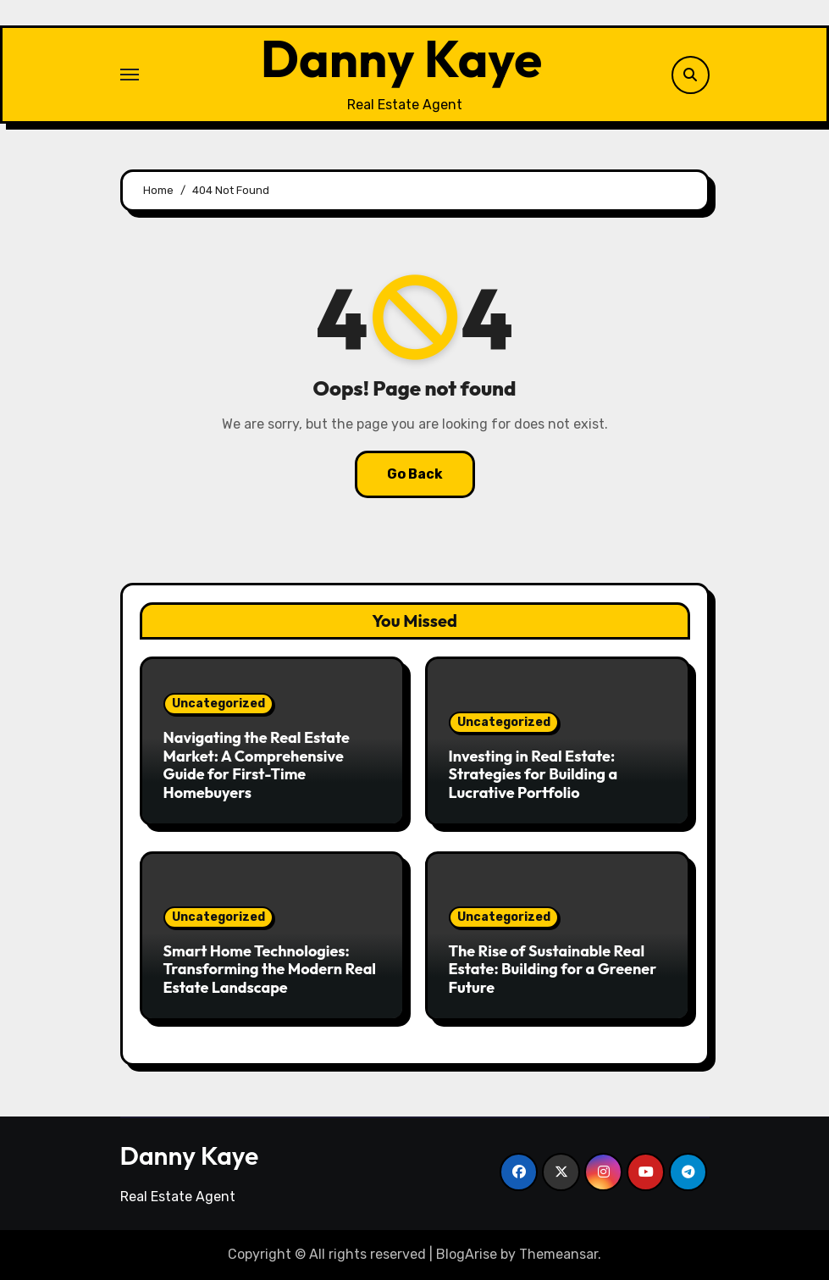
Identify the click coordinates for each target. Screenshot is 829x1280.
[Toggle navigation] (129, 74)
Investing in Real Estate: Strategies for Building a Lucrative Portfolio (533, 774)
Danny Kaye (401, 58)
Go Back (415, 474)
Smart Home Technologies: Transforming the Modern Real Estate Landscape (270, 969)
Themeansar (558, 1254)
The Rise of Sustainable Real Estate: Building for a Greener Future (553, 969)
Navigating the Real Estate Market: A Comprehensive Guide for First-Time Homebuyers (256, 765)
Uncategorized (218, 703)
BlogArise (466, 1254)
